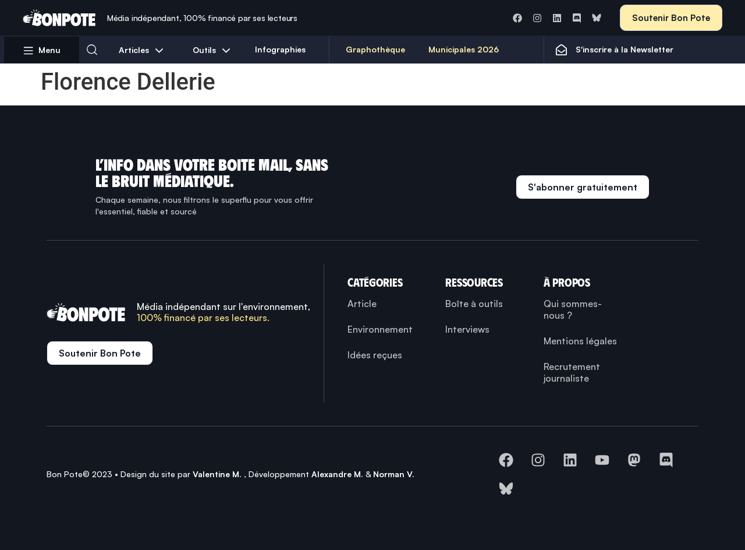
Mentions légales (580, 341)
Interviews (467, 329)
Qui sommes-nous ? (573, 309)
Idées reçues (374, 355)
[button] (92, 49)
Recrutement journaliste (572, 372)
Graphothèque (375, 49)
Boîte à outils (474, 303)
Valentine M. (217, 474)
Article (362, 303)
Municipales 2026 (463, 49)
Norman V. (393, 474)
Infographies (280, 49)
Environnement (380, 329)
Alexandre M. (337, 474)
